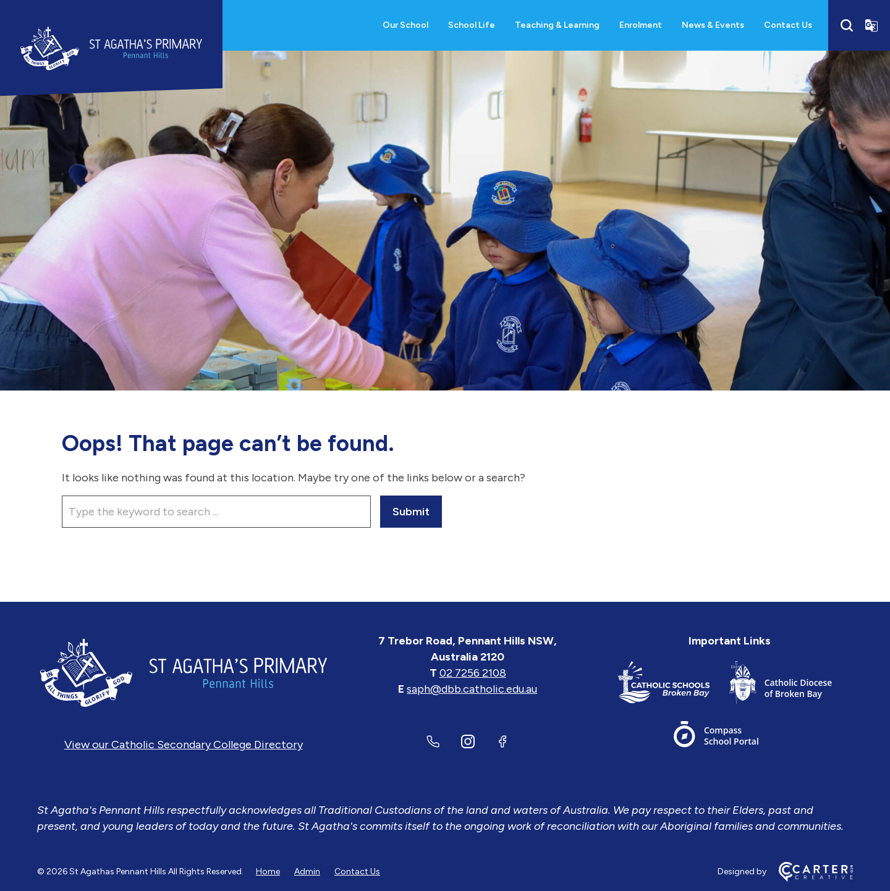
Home (268, 871)
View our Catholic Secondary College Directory (183, 744)
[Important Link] (673, 685)
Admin (307, 871)
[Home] (183, 673)
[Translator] (871, 25)
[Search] (846, 25)
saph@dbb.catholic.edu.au (472, 689)
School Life (471, 25)
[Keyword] (216, 512)
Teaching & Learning (557, 25)
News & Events (713, 25)
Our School (405, 25)
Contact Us (788, 25)
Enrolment (640, 25)
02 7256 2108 (472, 673)
